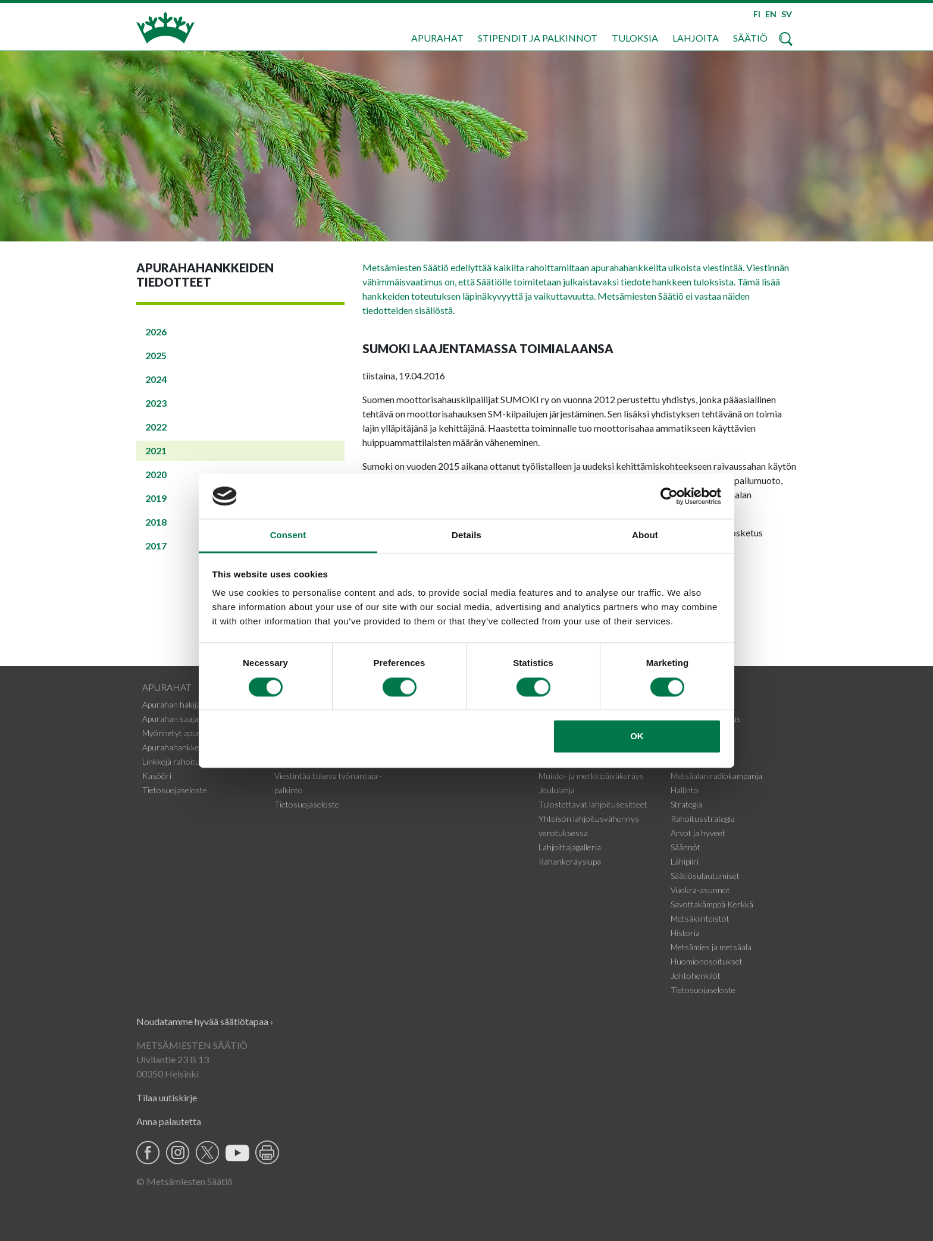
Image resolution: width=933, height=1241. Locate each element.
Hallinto (685, 790)
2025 (156, 355)
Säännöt (685, 847)
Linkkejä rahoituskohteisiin (190, 761)
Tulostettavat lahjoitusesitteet (592, 804)
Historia (685, 933)
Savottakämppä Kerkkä (712, 904)
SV (786, 14)
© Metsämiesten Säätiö (184, 1181)
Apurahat (437, 37)
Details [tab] (466, 535)
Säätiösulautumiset (705, 876)
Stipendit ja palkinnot (537, 37)
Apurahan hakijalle (175, 704)
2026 (156, 331)
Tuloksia (635, 37)
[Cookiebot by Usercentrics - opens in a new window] (669, 496)
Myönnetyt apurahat (179, 733)
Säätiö (750, 37)
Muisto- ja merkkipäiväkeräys (591, 776)
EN (771, 14)
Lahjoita (695, 37)
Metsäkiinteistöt (700, 918)
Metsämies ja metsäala (711, 947)
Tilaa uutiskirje (166, 1097)
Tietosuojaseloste (174, 790)
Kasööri (156, 776)
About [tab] (645, 535)
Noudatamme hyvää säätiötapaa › (204, 1021)
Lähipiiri (685, 861)
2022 (156, 426)
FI (756, 14)
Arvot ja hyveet (698, 833)
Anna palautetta (168, 1121)
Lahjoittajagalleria (569, 847)
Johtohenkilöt (696, 975)
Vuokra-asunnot (700, 890)
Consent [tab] (288, 535)
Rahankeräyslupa (569, 861)
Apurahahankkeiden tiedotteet (196, 747)
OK (637, 736)
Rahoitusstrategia (703, 818)
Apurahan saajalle (174, 719)
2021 (156, 450)
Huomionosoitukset (707, 961)
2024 (156, 379)
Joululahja (556, 790)
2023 (156, 403)
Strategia (686, 804)
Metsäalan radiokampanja (716, 776)
